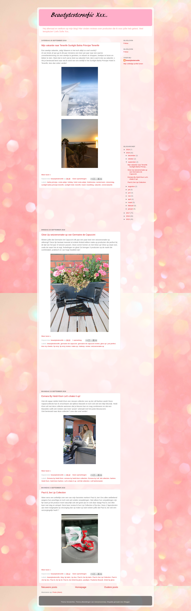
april (130, 199)
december (132, 155)
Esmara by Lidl (93, 478)
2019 (128, 149)
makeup (82, 346)
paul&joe (86, 580)
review (88, 346)
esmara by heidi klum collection (75, 478)
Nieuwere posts (49, 587)
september (132, 162)
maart (130, 202)
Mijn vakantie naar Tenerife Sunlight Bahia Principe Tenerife (70, 45)
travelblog (90, 185)
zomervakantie (107, 185)
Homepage (80, 587)
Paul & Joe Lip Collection (53, 492)
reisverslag (110, 182)
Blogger (127, 602)
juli (129, 190)
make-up (75, 346)
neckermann (100, 182)
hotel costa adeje (80, 182)
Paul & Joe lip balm (85, 577)
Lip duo (74, 577)
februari (131, 206)
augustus (131, 186)
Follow (126, 43)
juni (129, 193)
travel (84, 185)
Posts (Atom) (57, 592)
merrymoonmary (100, 602)
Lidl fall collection (83, 481)
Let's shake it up (70, 481)
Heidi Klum (45, 481)
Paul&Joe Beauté (96, 580)
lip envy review (65, 346)
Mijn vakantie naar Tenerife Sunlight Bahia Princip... (137, 166)
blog (62, 577)
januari (130, 209)
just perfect (112, 344)
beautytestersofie (53, 344)
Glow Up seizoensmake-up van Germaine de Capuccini (68, 235)
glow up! (103, 344)
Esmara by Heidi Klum (55, 478)
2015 (128, 219)
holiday (70, 182)
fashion (113, 478)
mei (129, 196)
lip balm (67, 577)
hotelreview (91, 182)
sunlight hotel (69, 185)
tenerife (78, 185)
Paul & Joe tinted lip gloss (72, 580)
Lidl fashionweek (97, 481)
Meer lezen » (46, 175)
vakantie (98, 185)
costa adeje (62, 182)
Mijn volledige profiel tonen (133, 64)
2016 (128, 216)
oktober (131, 159)
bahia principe (52, 182)
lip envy (56, 346)
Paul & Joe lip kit (56, 580)
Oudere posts (111, 587)
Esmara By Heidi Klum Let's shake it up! (60, 396)
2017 (128, 213)
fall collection (104, 478)
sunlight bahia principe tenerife (52, 185)
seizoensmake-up (97, 346)
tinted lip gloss (109, 580)
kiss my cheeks (47, 346)
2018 (128, 153)
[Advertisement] (79, 208)
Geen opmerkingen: (79, 179)
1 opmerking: (77, 340)
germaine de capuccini (69, 344)
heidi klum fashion (56, 481)
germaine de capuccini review (89, 344)
